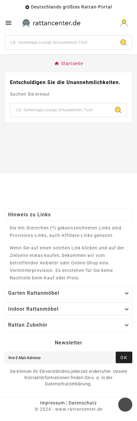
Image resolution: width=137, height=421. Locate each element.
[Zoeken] (60, 42)
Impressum (52, 402)
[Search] (123, 42)
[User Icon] (124, 23)
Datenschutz (83, 402)
